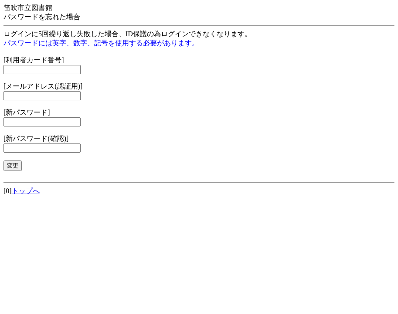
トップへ (26, 191)
